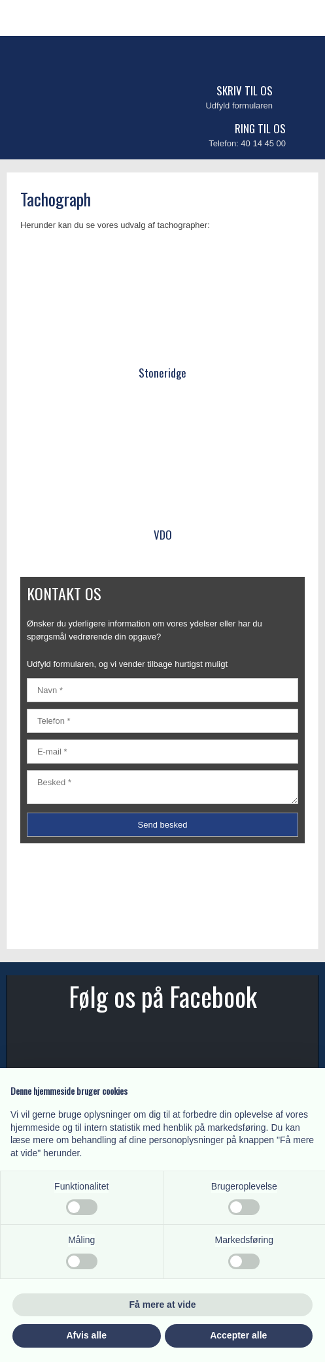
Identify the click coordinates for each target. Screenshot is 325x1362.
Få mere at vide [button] (162, 1304)
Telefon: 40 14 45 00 (247, 143)
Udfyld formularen (239, 105)
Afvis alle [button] (87, 1335)
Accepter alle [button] (238, 1335)
